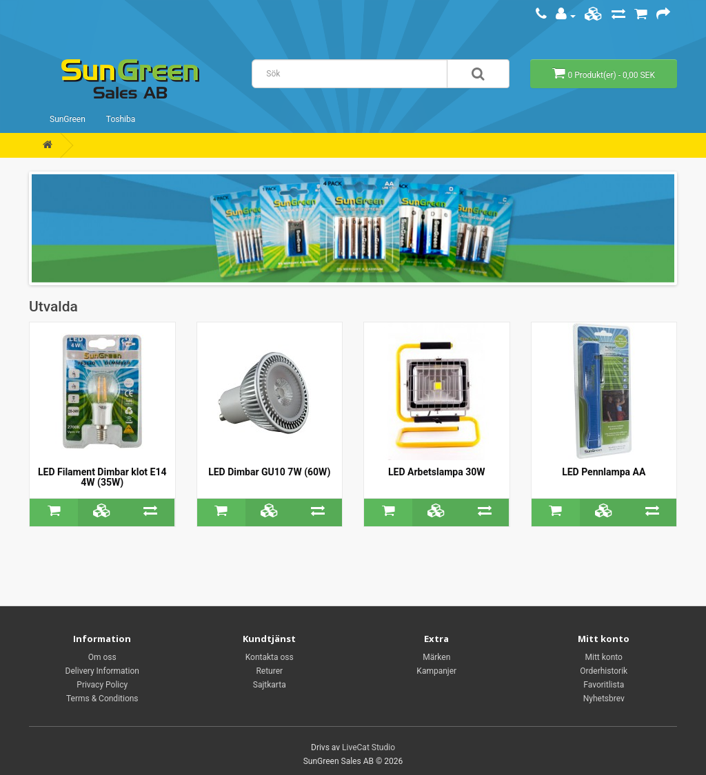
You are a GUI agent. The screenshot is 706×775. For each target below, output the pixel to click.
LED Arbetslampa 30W (436, 471)
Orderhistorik (603, 671)
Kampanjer (436, 671)
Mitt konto (604, 657)
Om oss (102, 657)
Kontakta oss (269, 657)
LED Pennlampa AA (603, 471)
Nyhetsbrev (604, 698)
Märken (436, 657)
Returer (269, 671)
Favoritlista (603, 685)
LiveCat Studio (368, 747)
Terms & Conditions (102, 698)
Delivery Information (102, 671)
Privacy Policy (102, 685)
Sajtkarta (269, 685)
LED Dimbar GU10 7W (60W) (269, 471)
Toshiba (120, 119)
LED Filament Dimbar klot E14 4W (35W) (102, 477)
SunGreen (67, 119)
